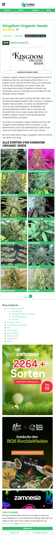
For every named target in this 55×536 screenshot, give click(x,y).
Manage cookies (40, 532)
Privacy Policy (8, 523)
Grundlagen (16, 311)
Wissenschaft (13, 336)
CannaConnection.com (27, 4)
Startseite (7, 36)
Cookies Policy (25, 523)
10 (13, 29)
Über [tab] (5, 42)
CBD (9, 327)
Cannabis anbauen (15, 308)
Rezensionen (12, 333)
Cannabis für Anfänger (17, 325)
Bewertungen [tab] (19, 42)
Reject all (15, 532)
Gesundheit (12, 338)
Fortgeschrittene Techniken (23, 314)
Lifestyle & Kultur (14, 322)
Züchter (18, 36)
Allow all (27, 528)
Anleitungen (12, 330)
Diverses (15, 319)
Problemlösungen (19, 316)
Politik (9, 341)
